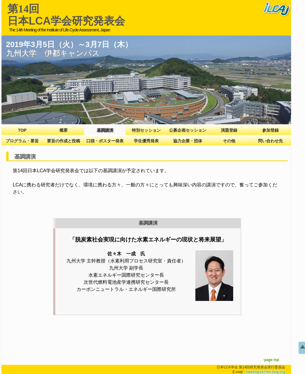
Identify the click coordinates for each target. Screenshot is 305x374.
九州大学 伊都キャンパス (53, 53)
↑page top (270, 360)
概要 (63, 130)
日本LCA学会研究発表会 (66, 15)
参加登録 (270, 130)
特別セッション (146, 130)
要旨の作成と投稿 (63, 140)
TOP (22, 130)
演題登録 (229, 130)
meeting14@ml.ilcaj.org (265, 372)
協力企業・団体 (187, 140)
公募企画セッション (187, 130)
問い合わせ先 (270, 140)
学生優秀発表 (146, 140)
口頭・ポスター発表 (105, 140)
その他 (229, 140)
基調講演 (105, 130)
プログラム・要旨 (22, 140)
